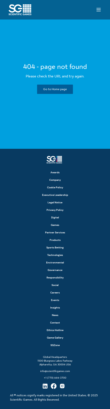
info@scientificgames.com (55, 371)
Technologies (55, 255)
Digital (55, 217)
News (55, 315)
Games (55, 225)
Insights (55, 307)
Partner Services (55, 232)
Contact (55, 322)
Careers (55, 292)
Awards (55, 172)
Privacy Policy (55, 210)
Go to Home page (55, 89)
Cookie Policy (55, 187)
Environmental (55, 262)
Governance (55, 270)
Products (55, 240)
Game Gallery (55, 337)
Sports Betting (55, 247)
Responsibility (55, 277)
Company (55, 180)
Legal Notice (55, 202)
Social (55, 285)
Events (55, 300)
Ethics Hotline (55, 330)
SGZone (55, 345)
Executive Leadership (55, 195)
